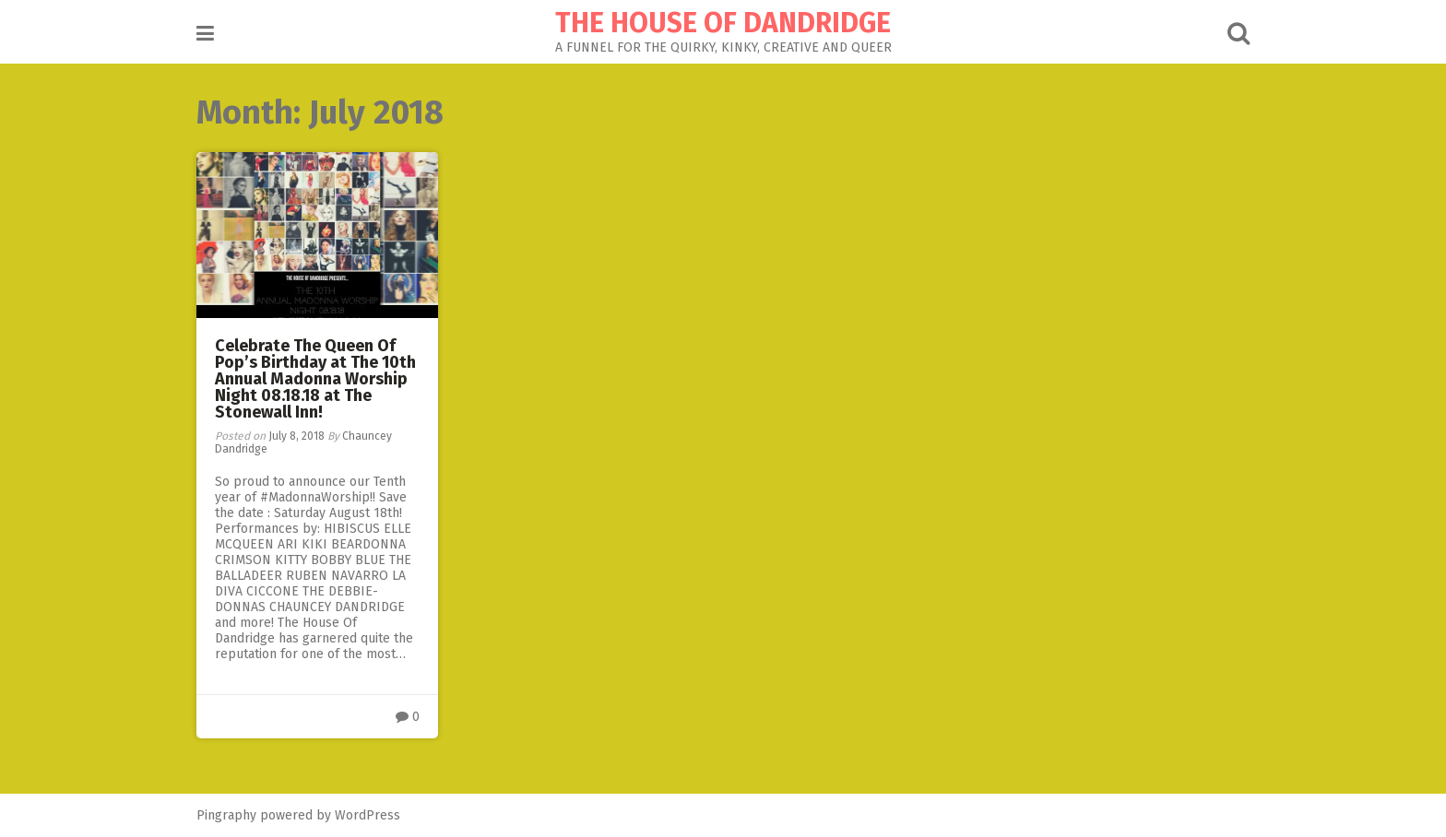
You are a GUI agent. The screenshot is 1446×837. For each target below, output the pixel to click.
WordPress (367, 815)
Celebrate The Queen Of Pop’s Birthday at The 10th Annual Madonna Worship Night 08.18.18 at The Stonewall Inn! (315, 379)
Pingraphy (226, 815)
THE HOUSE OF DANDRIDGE (723, 23)
